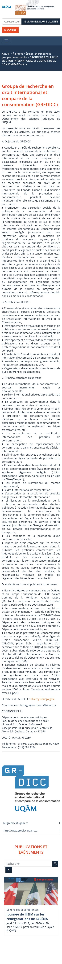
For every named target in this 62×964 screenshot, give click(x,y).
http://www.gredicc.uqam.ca (20, 830)
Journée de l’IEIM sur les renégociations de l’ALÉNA (27, 916)
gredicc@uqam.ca (16, 823)
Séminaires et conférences (23, 909)
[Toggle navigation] (6, 41)
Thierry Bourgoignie (43, 699)
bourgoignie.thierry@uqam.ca (38, 705)
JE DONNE (10, 29)
